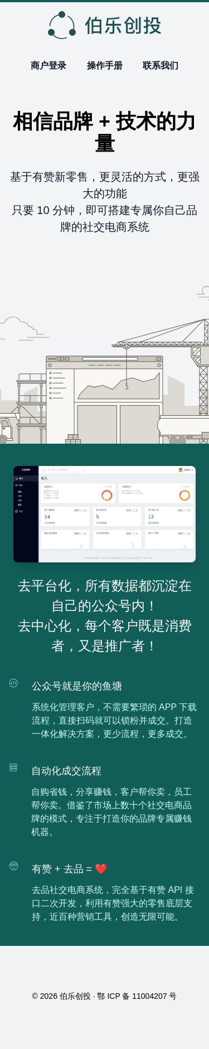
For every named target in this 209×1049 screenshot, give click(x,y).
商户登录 (48, 65)
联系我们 (160, 65)
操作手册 (105, 65)
